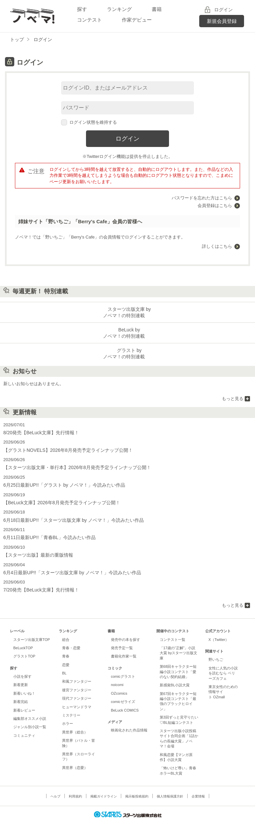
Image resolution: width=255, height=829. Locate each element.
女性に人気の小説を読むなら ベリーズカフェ (223, 665)
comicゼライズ (123, 694)
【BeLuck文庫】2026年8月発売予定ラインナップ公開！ (57, 497)
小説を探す (22, 669)
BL (64, 665)
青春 (65, 649)
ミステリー (71, 708)
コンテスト (89, 20)
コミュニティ (24, 728)
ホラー (67, 716)
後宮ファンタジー (76, 682)
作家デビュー (137, 20)
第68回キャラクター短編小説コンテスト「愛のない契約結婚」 (178, 664)
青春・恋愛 (71, 640)
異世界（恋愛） (75, 760)
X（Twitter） (219, 632)
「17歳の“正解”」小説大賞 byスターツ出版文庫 (179, 645)
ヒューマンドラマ (76, 699)
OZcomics (119, 686)
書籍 (157, 9)
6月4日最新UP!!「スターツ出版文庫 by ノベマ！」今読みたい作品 (67, 565)
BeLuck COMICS (125, 703)
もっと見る (232, 395)
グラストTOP (24, 649)
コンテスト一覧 (172, 632)
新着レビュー (24, 703)
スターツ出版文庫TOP (31, 632)
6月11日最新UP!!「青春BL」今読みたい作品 (46, 531)
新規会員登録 (222, 21)
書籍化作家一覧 (123, 649)
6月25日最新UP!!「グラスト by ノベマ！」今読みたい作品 (60, 480)
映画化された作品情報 (129, 723)
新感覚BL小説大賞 (175, 678)
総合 (65, 632)
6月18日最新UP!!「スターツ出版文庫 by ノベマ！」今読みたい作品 (68, 514)
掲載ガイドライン (103, 789)
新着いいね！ (24, 686)
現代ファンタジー (76, 691)
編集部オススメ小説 (29, 711)
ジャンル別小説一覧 (29, 720)
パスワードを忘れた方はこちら (202, 197)
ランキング (119, 9)
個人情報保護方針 (170, 789)
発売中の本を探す (125, 632)
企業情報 (198, 789)
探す (82, 9)
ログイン (223, 9)
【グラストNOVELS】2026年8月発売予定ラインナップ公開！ (63, 446)
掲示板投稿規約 (136, 789)
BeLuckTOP (23, 640)
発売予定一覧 (122, 640)
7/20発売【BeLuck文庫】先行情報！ (38, 582)
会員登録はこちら (215, 205)
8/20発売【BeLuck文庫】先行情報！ (38, 429)
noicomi (117, 677)
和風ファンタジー (76, 674)
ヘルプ (55, 789)
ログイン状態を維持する (89, 122)
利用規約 (75, 789)
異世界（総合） (75, 724)
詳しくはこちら (217, 246)
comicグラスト (123, 669)
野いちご (216, 652)
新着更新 (20, 677)
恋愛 (65, 657)
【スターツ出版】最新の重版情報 (35, 548)
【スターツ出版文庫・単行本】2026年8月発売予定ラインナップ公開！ (71, 463)
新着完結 (20, 694)
